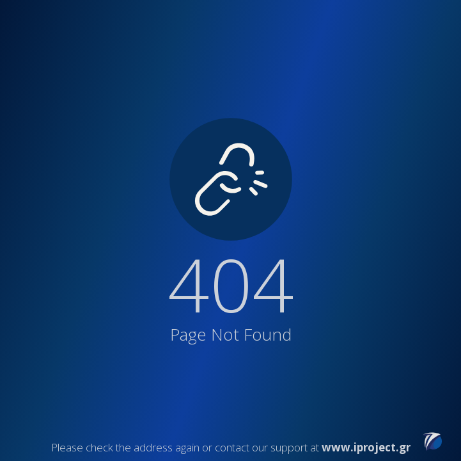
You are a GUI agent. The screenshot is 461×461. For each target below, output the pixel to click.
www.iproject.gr (366, 447)
